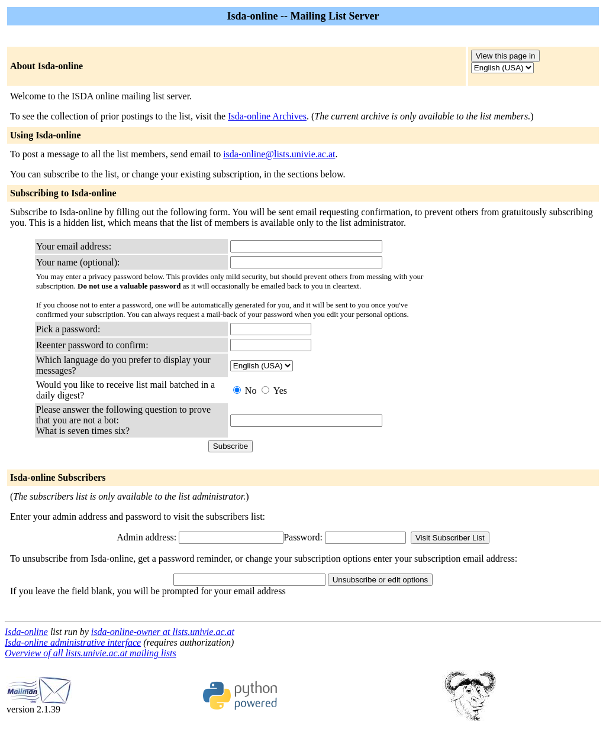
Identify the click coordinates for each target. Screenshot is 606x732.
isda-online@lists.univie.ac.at (279, 154)
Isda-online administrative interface (73, 642)
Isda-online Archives (267, 116)
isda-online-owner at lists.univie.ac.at (162, 632)
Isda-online (26, 632)
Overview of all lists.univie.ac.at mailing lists (90, 653)
